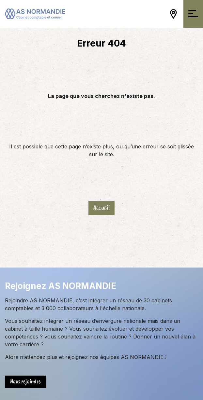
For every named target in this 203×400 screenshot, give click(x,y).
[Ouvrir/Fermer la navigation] (193, 14)
